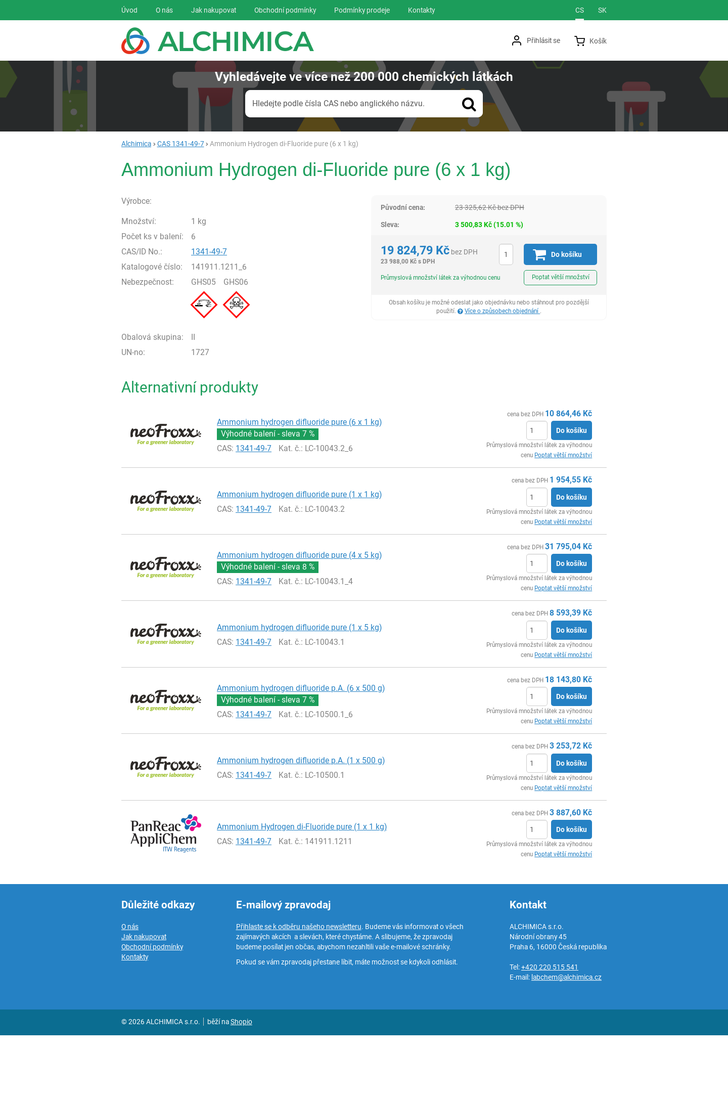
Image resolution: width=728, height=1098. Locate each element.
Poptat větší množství (560, 277)
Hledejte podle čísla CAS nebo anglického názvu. (338, 103)
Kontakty (134, 1020)
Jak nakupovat (143, 999)
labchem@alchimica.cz (566, 1040)
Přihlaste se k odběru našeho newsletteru (298, 989)
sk (602, 10)
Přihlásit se (543, 40)
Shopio (241, 1084)
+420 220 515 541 (549, 1030)
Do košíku (571, 494)
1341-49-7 (234, 314)
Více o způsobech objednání (502, 311)
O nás (130, 989)
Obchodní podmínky (152, 1009)
